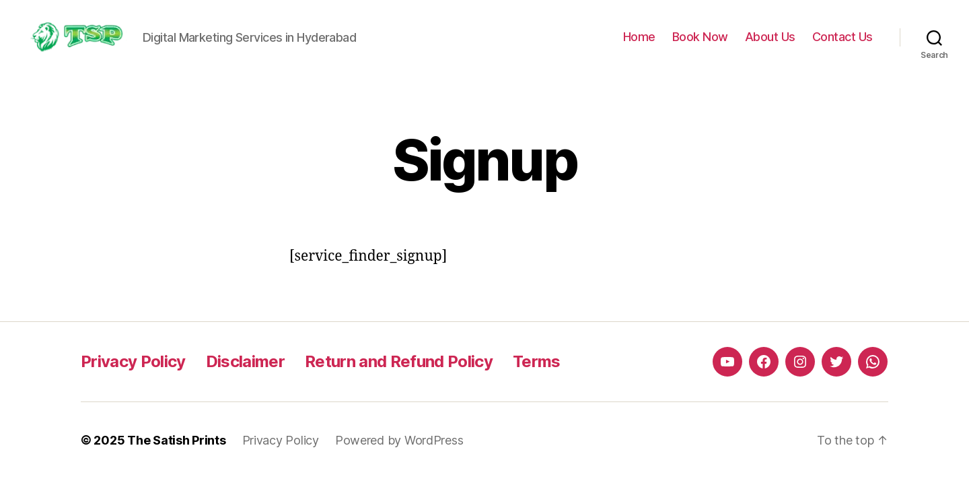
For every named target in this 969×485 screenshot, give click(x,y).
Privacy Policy (133, 361)
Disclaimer (245, 361)
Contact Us (842, 37)
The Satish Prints (176, 440)
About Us (770, 37)
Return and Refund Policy (399, 361)
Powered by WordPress (399, 440)
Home (639, 37)
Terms (537, 361)
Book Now (700, 37)
